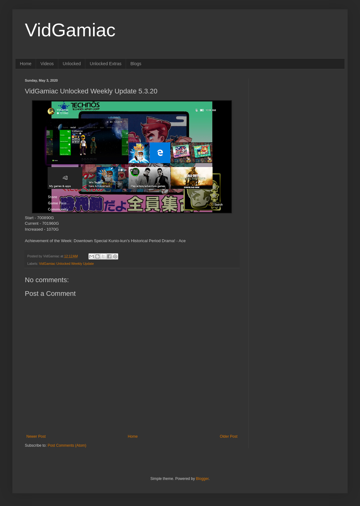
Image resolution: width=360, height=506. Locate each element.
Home (25, 63)
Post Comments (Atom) (66, 445)
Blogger (202, 479)
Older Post (228, 436)
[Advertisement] (296, 117)
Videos (47, 63)
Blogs (135, 63)
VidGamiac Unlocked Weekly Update (66, 263)
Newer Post (36, 436)
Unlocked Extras (105, 63)
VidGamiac (70, 30)
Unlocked (72, 63)
